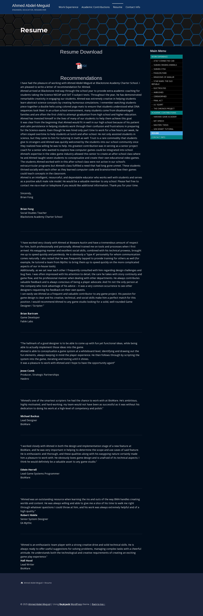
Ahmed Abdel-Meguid (31, 5)
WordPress (76, 604)
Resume (117, 7)
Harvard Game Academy (165, 116)
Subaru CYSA (160, 69)
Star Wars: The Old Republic (162, 82)
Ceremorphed (160, 96)
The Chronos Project (164, 108)
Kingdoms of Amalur (164, 77)
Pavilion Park (160, 73)
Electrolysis (160, 88)
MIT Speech (159, 121)
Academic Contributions (96, 7)
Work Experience (68, 7)
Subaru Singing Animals (165, 65)
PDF (81, 65)
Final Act (158, 100)
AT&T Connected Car (164, 61)
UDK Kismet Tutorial (164, 129)
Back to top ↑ (98, 604)
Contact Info (133, 7)
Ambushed (159, 92)
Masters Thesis (161, 125)
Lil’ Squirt (158, 104)
